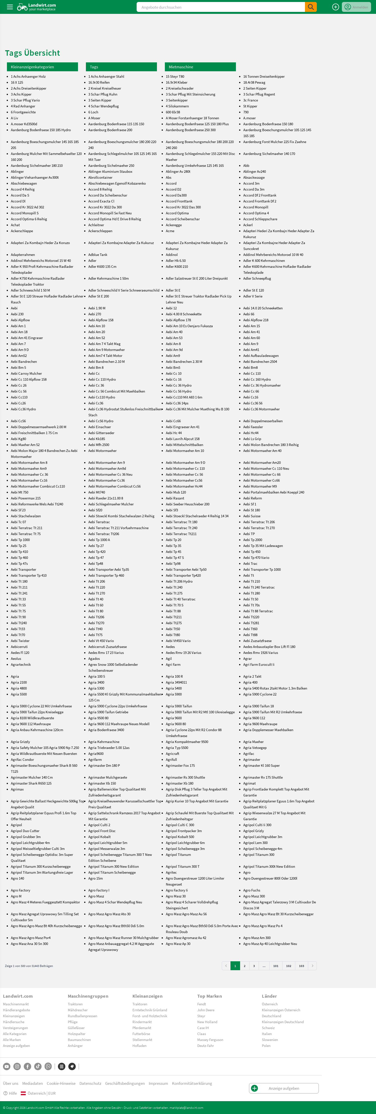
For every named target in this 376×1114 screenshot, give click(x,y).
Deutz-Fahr (205, 1045)
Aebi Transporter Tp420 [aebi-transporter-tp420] (183, 575)
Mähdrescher (78, 1009)
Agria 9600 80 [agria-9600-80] (176, 723)
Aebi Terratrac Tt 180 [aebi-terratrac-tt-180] (181, 521)
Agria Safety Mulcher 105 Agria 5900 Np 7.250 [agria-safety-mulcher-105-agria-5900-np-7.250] (45, 747)
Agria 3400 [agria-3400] (96, 682)
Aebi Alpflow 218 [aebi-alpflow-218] (255, 319)
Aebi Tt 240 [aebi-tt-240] (174, 587)
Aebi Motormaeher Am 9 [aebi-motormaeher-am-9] (106, 462)
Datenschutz (90, 1083)
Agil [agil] (169, 658)
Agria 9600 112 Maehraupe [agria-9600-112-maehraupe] (31, 723)
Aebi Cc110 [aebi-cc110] (19, 397)
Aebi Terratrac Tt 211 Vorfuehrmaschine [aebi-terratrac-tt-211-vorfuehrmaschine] (118, 527)
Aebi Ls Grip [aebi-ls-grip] (252, 438)
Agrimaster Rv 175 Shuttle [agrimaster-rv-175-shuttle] (263, 777)
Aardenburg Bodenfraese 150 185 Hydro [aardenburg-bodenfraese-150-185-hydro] (41, 129)
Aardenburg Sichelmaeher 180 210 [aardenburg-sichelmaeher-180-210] (37, 165)
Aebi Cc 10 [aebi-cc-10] (173, 373)
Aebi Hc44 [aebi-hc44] (250, 432)
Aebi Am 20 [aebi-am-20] (96, 331)
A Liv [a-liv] (14, 117)
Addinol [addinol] (172, 254)
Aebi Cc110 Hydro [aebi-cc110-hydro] (101, 397)
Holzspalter (76, 1033)
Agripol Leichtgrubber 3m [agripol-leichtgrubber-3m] (262, 836)
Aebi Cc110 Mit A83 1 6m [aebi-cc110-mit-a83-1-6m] (184, 397)
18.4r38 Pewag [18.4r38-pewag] (254, 82)
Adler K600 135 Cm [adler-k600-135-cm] (102, 266)
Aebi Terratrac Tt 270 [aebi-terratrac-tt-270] (259, 527)
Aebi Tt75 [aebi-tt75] (95, 634)
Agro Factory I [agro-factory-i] (98, 890)
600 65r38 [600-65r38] (173, 111)
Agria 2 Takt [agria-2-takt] (252, 676)
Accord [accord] (171, 183)
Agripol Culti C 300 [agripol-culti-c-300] (180, 824)
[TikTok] (38, 1066)
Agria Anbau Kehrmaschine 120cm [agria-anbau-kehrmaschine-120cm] (37, 729)
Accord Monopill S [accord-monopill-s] (25, 212)
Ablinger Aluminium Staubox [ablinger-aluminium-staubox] (110, 171)
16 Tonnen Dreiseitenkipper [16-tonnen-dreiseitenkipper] (264, 76)
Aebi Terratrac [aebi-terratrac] (99, 521)
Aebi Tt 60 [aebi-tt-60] (95, 604)
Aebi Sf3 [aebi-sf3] (172, 509)
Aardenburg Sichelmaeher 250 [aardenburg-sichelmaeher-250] (111, 165)
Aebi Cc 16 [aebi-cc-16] (173, 379)
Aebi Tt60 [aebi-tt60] (250, 628)
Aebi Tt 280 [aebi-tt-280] (251, 593)
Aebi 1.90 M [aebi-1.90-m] (96, 307)
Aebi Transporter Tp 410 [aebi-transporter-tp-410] (29, 575)
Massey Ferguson (210, 1039)
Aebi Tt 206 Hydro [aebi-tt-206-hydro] (179, 581)
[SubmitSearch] (311, 7)
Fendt (201, 1003)
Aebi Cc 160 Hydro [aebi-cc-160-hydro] (257, 379)
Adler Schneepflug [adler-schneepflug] (257, 278)
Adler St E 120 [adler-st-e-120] (253, 290)
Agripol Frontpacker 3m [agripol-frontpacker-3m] (184, 830)
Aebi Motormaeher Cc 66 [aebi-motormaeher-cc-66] (261, 474)
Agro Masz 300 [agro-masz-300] (254, 895)
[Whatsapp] (48, 1066)
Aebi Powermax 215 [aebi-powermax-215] (26, 497)
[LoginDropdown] (356, 7)
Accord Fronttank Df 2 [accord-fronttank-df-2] (259, 200)
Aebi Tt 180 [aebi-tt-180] (19, 581)
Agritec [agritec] (171, 872)
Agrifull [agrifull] (171, 759)
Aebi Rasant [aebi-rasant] (175, 497)
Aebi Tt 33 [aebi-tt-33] (18, 598)
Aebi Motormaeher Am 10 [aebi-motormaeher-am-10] (185, 450)
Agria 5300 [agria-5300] (96, 688)
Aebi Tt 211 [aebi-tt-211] (19, 587)
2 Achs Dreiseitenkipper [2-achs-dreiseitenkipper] (28, 88)
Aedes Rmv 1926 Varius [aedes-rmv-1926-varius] (260, 652)
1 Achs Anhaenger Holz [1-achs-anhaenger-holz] (28, 76)
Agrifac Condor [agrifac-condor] (22, 759)
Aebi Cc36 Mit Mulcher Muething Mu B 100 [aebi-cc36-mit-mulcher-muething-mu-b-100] (197, 408)
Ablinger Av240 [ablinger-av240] (254, 171)
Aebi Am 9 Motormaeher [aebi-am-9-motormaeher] (106, 349)
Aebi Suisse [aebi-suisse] (251, 515)
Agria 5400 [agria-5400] (174, 688)
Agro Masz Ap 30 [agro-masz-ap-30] (178, 943)
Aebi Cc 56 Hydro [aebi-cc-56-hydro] (179, 391)
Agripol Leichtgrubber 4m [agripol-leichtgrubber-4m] (30, 842)
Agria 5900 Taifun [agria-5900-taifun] (179, 705)
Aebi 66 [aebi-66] (248, 313)
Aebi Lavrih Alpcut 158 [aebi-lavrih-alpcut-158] (183, 438)
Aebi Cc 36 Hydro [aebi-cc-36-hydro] (179, 385)
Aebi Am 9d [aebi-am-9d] (174, 349)
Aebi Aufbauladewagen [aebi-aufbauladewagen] (261, 355)
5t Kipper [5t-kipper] (250, 105)
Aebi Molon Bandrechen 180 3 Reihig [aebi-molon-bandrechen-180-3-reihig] (271, 444)
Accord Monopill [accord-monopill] (255, 206)
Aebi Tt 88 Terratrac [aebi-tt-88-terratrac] (258, 610)
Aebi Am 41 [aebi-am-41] (251, 331)
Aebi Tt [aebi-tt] (248, 575)
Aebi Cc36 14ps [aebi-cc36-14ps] (177, 402)
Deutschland (271, 1015)
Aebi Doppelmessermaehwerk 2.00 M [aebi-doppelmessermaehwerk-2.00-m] (38, 426)
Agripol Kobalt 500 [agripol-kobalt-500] (180, 836)
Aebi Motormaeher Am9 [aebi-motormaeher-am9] (29, 468)
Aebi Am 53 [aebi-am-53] (174, 337)
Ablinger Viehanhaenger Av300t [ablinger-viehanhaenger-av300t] (35, 177)
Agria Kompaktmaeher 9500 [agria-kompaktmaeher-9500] (187, 741)
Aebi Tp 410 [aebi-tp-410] (19, 551)
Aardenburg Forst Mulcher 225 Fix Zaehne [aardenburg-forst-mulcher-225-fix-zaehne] (274, 141)
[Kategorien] (61, 1066)
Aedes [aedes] (170, 646)
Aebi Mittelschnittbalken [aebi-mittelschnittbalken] (184, 444)
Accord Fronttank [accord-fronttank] (179, 200)
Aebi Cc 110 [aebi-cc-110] (252, 373)
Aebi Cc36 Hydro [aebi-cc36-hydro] (23, 408)
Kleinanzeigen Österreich (281, 1009)
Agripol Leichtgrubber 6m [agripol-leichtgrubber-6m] (185, 842)
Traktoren (75, 1003)
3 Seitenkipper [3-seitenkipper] (177, 100)
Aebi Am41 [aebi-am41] (251, 349)
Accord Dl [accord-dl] (18, 200)
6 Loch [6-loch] (93, 111)
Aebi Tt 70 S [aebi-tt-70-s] (174, 604)
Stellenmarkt (142, 1039)
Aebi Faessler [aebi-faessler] (253, 426)
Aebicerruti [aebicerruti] (19, 646)
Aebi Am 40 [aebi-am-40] (174, 331)
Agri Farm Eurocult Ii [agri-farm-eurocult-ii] (259, 664)
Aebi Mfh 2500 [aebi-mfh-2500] (98, 444)
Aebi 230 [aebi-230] (17, 313)
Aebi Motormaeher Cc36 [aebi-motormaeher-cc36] (106, 480)
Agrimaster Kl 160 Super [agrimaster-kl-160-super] (261, 765)
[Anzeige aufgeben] (335, 7)
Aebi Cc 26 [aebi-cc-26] (18, 385)
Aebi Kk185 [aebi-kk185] (96, 438)
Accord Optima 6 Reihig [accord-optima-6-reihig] (29, 218)
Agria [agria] (15, 676)
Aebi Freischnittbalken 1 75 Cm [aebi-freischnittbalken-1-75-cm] (34, 432)
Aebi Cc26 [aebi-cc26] (18, 402)
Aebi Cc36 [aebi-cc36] (95, 402)
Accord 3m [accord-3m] (251, 183)
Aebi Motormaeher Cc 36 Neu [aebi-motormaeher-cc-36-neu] (110, 474)
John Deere (205, 1009)
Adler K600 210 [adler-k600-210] (177, 266)
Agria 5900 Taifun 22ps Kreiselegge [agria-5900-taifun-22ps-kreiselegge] (37, 711)
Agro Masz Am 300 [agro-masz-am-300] (257, 937)
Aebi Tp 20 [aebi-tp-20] (173, 539)
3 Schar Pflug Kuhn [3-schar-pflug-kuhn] (102, 94)
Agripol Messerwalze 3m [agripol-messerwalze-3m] (106, 848)
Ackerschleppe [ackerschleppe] (22, 230)
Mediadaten (32, 1083)
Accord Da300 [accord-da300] (176, 195)
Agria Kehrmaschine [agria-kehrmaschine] (103, 741)
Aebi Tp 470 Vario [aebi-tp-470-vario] (256, 557)
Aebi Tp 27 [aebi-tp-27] (96, 545)
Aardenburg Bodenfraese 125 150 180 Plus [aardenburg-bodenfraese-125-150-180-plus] (197, 123)
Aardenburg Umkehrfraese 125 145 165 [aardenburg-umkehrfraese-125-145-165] (195, 165)
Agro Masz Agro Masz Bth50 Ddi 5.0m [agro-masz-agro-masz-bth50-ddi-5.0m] (116, 925)
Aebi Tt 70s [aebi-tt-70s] (251, 604)
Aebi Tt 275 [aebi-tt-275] (174, 593)
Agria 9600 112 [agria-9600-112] (254, 717)
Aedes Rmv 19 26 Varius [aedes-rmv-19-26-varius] (183, 652)
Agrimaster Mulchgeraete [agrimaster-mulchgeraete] (107, 777)
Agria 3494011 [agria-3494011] (176, 682)
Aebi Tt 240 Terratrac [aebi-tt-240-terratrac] (259, 587)
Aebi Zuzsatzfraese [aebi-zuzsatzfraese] (257, 640)
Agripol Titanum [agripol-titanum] (178, 854)
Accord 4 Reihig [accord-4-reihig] (23, 189)
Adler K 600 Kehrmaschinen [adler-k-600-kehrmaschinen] (264, 260)
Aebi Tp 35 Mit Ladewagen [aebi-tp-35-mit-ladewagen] (263, 545)
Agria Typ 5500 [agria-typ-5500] (177, 747)
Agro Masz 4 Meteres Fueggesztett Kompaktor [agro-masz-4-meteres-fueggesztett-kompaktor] (45, 901)
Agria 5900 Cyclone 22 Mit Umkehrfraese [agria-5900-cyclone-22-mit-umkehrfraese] (41, 705)
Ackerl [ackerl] (248, 224)
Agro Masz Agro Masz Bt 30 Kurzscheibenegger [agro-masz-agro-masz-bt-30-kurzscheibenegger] (278, 913)
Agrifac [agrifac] (248, 753)
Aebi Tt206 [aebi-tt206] (96, 616)
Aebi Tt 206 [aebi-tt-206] (96, 581)
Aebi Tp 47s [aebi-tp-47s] (19, 563)
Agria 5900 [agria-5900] (174, 694)
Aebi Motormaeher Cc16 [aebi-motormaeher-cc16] (29, 480)
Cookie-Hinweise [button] (61, 1083)
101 (275, 966)
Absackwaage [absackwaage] (254, 177)
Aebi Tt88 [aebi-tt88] (250, 634)
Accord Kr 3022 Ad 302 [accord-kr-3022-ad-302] (27, 206)
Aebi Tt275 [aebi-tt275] (174, 622)
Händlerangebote (16, 1009)
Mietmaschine (181, 67)
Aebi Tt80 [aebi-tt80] (173, 634)
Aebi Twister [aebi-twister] (20, 640)
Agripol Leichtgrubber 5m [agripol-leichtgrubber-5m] (107, 842)
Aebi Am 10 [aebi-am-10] (96, 325)
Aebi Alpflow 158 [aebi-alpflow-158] (100, 319)
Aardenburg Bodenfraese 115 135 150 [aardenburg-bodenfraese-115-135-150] (116, 123)
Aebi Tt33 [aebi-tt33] (18, 628)
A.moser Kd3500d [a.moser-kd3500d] (24, 123)
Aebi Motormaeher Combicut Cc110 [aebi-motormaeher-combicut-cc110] (38, 486)
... (264, 966)
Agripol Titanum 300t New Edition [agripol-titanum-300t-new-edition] (269, 866)
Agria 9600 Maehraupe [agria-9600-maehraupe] (260, 723)
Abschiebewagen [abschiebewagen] (24, 183)
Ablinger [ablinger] (17, 171)
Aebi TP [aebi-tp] (249, 533)
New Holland (207, 1021)
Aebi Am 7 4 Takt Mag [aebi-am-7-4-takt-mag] (104, 343)
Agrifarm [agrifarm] (95, 759)
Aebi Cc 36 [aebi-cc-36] (96, 385)
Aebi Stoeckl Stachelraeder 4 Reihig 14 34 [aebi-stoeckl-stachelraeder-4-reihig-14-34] (197, 515)
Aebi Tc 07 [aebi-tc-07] (18, 521)
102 (288, 966)
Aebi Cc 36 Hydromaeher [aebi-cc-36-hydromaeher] (262, 385)
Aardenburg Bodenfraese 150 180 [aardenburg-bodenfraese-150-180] (268, 123)
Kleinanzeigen (14, 1015)
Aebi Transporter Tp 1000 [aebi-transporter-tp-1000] (262, 569)
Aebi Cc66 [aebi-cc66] (173, 420)
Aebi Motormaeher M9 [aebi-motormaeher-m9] (260, 486)
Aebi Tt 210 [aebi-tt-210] (251, 581)
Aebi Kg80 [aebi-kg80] (18, 438)
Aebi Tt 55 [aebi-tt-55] (18, 604)
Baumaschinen (79, 1039)
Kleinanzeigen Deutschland (283, 1021)
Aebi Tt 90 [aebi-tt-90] (18, 616)
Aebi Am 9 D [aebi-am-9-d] (20, 349)
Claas (201, 1033)
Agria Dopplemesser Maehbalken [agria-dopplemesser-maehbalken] (268, 729)
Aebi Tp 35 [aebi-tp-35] (173, 545)
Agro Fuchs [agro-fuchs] (251, 890)
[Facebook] (27, 1066)
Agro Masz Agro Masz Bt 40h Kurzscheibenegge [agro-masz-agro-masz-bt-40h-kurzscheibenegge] (46, 925)
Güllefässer (76, 1027)
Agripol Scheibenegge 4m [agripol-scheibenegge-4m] (262, 848)
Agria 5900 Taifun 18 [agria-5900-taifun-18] (258, 705)
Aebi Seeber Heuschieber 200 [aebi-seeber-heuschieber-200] (187, 503)
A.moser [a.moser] (249, 117)
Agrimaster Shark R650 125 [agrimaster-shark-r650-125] (31, 783)
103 (301, 966)
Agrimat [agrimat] (249, 783)
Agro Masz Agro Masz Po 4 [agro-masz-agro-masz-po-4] (262, 925)
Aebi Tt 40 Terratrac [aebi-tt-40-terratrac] (181, 598)
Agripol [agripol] (16, 824)
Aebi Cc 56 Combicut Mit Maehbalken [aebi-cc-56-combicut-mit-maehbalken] (116, 391)
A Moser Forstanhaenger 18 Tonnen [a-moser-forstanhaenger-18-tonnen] (192, 117)
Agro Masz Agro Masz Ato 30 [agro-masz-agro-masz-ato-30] (109, 913)
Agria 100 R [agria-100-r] (174, 676)
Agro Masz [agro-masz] (96, 895)
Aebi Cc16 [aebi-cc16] (250, 397)
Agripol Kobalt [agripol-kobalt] (99, 836)
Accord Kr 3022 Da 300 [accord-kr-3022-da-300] (105, 206)
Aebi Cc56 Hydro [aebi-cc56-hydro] (100, 420)
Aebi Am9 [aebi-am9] (173, 355)
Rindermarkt (142, 1021)
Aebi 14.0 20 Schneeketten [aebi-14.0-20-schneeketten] (263, 307)
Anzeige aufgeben (16, 1045)
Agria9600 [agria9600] (95, 753)
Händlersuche (13, 1021)
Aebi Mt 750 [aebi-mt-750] (19, 492)
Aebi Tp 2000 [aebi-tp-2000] (252, 539)
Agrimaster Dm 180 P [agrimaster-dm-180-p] (104, 765)
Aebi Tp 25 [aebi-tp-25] (18, 545)
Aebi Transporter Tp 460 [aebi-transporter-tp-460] (106, 575)
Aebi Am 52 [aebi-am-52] (96, 337)
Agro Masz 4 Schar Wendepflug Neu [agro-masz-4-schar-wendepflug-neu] (115, 901)
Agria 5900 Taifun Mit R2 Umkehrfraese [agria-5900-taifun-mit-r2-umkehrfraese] (272, 711)
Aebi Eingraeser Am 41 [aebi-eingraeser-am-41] (183, 426)
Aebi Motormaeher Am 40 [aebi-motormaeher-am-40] (262, 450)
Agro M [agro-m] (16, 895)
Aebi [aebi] (14, 307)
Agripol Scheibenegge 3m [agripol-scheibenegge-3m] (185, 848)
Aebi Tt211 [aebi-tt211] (174, 616)
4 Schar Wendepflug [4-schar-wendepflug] (103, 105)
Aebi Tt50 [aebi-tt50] (173, 628)
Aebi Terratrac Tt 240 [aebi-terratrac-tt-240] (181, 527)
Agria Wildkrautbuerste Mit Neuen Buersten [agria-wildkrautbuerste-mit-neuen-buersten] (44, 753)
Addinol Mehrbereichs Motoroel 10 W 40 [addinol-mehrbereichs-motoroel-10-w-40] (273, 254)
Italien (267, 1033)
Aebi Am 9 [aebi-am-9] (250, 343)
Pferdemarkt (141, 1027)
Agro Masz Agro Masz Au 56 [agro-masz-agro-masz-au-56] (186, 913)
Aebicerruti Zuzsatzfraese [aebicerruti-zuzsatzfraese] (107, 646)
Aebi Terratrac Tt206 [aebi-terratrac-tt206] (103, 533)
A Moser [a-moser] (94, 117)
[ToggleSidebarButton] (10, 7)
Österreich (270, 1003)
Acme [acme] (170, 230)
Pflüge (72, 1021)
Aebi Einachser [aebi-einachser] (99, 426)
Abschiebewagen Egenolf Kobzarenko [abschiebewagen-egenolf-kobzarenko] (117, 183)
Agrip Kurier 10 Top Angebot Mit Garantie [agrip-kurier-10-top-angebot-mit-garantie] (197, 800)
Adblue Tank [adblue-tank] (97, 254)
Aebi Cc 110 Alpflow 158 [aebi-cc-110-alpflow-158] (29, 379)
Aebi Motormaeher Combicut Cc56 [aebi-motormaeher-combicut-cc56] (114, 486)
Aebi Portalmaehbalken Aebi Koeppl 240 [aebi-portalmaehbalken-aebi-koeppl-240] (273, 492)
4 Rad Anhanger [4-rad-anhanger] (23, 105)
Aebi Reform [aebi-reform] (252, 497)
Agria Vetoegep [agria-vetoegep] (255, 747)
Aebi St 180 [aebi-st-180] (251, 509)
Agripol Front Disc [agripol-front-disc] (102, 830)
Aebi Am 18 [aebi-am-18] (19, 331)
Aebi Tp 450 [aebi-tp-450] (251, 551)
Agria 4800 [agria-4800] (19, 688)
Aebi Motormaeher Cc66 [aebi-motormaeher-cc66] (261, 480)
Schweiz (268, 1027)
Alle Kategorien (14, 1033)
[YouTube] (6, 1066)
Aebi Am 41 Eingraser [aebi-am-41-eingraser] (27, 337)
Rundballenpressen (82, 1015)
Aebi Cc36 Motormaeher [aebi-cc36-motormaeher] (261, 408)
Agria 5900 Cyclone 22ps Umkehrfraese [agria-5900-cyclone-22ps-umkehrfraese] (117, 705)
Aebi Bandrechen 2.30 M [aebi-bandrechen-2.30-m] (184, 361)
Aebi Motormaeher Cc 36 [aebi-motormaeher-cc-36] (29, 474)
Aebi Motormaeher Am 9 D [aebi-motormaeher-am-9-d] (185, 462)
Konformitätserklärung (192, 1083)
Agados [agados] (94, 658)
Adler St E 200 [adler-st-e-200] (98, 296)
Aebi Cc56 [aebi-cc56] (18, 420)
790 (246, 111)
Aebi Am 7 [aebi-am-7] (18, 343)
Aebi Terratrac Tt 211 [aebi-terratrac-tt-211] (26, 527)
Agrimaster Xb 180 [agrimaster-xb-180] (179, 783)
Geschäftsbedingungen (125, 1083)
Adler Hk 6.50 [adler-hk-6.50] (176, 260)
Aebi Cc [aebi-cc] (94, 373)
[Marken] (72, 1066)
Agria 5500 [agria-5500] (19, 694)
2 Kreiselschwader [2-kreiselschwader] (180, 88)
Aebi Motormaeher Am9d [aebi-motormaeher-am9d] (107, 468)
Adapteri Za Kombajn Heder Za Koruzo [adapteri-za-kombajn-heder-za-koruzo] (40, 242)
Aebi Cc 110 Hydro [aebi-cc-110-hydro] (102, 379)
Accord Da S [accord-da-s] (20, 195)
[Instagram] (17, 1066)
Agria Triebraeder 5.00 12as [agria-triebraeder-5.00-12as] (108, 747)
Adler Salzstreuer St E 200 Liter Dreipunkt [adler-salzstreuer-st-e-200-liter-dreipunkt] (197, 278)
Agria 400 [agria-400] (250, 682)
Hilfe (10, 1093)
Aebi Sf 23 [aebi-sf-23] (18, 509)
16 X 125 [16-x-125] (17, 82)
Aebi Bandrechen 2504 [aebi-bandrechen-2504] (260, 361)
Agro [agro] (247, 872)
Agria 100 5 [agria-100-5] (96, 676)
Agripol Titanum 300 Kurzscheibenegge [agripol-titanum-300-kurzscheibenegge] (41, 866)
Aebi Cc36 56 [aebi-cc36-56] (252, 402)
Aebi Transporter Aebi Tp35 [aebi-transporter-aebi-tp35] (108, 569)
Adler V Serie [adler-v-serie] (252, 296)
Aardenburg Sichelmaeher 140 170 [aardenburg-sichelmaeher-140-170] (269, 153)
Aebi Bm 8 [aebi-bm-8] (95, 367)
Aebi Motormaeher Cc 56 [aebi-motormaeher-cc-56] (184, 474)
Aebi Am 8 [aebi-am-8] (173, 343)
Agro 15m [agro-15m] (95, 878)
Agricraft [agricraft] (172, 753)
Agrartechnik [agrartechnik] (21, 664)
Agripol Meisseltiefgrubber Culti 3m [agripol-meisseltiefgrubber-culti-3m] (38, 848)
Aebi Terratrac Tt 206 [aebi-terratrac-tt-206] (259, 521)
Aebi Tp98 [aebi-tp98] (173, 563)
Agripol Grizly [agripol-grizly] (253, 830)
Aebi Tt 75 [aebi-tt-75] (18, 610)
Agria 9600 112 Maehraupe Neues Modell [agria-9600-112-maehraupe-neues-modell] (119, 723)
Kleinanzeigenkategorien (32, 67)
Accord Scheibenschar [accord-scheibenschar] (183, 218)
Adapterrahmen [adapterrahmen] (23, 254)
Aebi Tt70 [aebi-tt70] (18, 634)
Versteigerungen (15, 1027)
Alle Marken (12, 1039)
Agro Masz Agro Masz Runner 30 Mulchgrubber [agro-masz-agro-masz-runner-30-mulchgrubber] (123, 937)
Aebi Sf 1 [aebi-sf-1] (249, 503)
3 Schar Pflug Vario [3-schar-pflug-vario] (25, 100)
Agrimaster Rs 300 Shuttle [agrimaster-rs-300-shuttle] (185, 777)
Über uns (10, 1083)
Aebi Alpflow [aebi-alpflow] (20, 319)
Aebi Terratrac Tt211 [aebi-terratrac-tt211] (181, 533)
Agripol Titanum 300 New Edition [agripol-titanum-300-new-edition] (113, 866)
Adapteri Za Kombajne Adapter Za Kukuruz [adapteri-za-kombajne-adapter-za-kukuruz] (121, 242)
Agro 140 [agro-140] (17, 878)
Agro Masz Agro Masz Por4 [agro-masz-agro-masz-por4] (30, 937)
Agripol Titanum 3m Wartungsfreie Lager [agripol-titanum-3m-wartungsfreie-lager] (42, 872)
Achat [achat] (15, 224)
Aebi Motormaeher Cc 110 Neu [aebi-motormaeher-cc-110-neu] (266, 468)
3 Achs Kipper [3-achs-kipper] (21, 94)
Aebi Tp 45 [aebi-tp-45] (173, 551)
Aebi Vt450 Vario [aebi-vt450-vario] (178, 640)
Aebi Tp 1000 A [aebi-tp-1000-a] (99, 539)
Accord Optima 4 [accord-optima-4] (256, 212)
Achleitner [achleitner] (96, 224)
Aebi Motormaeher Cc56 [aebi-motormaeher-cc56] (184, 480)
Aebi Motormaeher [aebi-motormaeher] (102, 450)
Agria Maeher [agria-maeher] (253, 741)
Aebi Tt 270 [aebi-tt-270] (96, 593)
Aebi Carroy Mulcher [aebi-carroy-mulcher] (26, 373)
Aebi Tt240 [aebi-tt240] (19, 622)
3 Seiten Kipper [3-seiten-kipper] (99, 100)
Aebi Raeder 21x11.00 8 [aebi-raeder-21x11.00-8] (105, 497)
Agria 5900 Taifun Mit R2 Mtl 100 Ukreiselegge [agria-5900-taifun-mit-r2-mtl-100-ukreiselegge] (200, 711)
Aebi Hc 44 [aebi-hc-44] (174, 432)
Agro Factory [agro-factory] (20, 890)
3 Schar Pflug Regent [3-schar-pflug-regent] (259, 94)
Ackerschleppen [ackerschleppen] (100, 230)
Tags (94, 67)
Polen (266, 1045)
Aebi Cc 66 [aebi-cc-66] (251, 391)
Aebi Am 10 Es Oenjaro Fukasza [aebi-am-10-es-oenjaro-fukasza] (189, 325)
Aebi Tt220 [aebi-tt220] (251, 616)
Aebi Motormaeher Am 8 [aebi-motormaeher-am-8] (29, 462)
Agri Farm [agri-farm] (173, 664)
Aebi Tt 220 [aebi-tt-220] (96, 587)
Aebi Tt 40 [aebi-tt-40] (95, 598)
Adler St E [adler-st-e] (173, 290)
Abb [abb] (246, 165)
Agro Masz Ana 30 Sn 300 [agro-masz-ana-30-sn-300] (29, 943)
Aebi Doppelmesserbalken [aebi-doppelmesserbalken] (263, 420)
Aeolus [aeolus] (16, 658)
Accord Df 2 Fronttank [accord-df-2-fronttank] (259, 195)
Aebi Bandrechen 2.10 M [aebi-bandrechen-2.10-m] (106, 361)
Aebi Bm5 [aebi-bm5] (173, 367)
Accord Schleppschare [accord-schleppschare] (260, 218)
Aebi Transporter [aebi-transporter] (23, 569)
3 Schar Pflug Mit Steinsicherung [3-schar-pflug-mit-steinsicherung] (190, 94)
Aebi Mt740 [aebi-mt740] (96, 492)
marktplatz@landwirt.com (186, 1107)
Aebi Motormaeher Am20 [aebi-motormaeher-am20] (262, 462)
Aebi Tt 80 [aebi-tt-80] (95, 610)
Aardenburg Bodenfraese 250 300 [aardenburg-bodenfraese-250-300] (191, 129)
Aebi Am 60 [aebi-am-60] (251, 337)
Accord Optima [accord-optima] (177, 212)
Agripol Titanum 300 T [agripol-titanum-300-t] (183, 866)
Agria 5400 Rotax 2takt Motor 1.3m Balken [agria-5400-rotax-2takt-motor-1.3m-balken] (275, 688)
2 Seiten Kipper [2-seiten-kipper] (254, 88)
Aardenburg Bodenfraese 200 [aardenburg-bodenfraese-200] (110, 129)
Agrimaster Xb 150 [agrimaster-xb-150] (102, 783)
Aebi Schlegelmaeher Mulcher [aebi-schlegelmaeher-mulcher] (111, 503)
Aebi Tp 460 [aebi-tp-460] (19, 557)
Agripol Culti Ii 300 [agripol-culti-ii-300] (257, 824)
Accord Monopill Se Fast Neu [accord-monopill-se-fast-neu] (110, 212)
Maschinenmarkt (16, 1003)
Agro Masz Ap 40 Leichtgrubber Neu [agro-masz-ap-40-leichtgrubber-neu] (270, 943)
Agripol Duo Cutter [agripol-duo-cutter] (25, 830)
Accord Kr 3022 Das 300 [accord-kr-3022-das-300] (183, 206)
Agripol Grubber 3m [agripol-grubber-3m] (26, 836)
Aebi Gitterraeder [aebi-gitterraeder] (101, 432)
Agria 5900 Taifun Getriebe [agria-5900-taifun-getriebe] (108, 711)
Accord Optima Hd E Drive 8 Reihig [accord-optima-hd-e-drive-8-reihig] (114, 218)
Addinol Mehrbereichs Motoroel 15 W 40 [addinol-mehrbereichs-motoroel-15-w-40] (41, 260)
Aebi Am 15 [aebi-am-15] (251, 325)
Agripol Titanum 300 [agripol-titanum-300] (258, 854)
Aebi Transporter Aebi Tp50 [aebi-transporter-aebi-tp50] (186, 569)
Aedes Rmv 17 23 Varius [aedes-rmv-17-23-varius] (106, 652)
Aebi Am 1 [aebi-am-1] (18, 325)
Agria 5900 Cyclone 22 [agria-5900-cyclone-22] (259, 694)
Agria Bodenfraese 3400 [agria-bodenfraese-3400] (106, 729)
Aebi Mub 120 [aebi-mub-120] (176, 492)
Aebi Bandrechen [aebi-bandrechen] (24, 361)
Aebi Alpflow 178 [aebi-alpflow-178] (178, 319)
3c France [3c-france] (250, 100)
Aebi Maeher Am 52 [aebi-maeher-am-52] (25, 444)
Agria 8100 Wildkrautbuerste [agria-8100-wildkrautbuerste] (32, 717)
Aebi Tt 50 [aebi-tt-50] (250, 598)
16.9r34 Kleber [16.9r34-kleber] (176, 82)
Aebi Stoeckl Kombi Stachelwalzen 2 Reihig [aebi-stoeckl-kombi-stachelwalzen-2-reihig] (121, 515)
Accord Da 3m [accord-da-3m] (253, 189)
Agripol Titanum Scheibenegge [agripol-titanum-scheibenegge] (112, 872)
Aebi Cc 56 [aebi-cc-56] (18, 391)
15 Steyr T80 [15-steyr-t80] (175, 76)
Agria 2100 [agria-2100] (19, 682)
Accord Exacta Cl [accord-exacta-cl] (101, 200)
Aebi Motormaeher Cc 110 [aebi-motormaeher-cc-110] (185, 468)
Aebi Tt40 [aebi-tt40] (95, 628)
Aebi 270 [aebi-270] (94, 313)
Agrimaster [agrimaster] (251, 759)
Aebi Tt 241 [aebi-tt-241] (19, 593)
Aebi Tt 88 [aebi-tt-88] (173, 610)
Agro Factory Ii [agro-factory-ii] (177, 890)
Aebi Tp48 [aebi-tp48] (95, 563)
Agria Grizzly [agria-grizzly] (20, 741)
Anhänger (75, 1045)
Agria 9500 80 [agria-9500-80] (98, 717)
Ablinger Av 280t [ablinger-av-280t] (178, 171)
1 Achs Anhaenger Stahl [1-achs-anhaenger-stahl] (106, 76)
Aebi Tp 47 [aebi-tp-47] (96, 557)
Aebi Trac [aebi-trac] (250, 563)
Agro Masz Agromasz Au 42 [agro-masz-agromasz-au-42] (186, 937)
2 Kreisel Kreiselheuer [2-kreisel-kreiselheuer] (104, 88)
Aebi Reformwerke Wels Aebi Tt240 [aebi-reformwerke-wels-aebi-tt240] (37, 503)
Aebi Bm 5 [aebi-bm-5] (18, 367)
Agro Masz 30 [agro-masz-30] (176, 895)
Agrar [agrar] (247, 658)
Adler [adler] (92, 260)
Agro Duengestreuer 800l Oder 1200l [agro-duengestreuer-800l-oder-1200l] (270, 878)
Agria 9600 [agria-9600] (174, 717)
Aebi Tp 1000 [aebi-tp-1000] (20, 539)
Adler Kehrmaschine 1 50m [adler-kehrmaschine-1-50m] (108, 278)
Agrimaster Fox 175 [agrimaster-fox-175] (180, 765)
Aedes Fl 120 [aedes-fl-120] (20, 652)
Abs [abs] (168, 177)
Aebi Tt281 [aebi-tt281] (251, 622)
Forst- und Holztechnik (149, 1015)
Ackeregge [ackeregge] (174, 224)
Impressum (158, 1083)
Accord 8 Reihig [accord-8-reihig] (100, 189)
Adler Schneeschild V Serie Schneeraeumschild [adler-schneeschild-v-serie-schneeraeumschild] (123, 290)
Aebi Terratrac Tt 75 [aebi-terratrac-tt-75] (26, 533)
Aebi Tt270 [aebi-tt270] (96, 622)
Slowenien (270, 1039)
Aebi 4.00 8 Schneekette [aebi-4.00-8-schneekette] (183, 313)
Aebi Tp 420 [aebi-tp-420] (96, 551)
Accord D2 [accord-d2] (173, 189)
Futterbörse (141, 1033)
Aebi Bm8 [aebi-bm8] (250, 367)
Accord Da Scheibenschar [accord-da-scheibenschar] (107, 195)
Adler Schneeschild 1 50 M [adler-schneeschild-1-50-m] (30, 290)
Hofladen (139, 1045)
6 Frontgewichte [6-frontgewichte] (23, 111)
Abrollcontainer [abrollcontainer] (100, 177)
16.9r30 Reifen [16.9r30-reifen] (99, 82)
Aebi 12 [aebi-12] (171, 307)
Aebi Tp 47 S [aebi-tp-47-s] (175, 557)
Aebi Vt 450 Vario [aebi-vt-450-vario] (101, 640)
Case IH (203, 1027)
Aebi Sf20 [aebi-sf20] (95, 509)
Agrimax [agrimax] (17, 789)
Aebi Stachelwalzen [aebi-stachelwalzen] (26, 515)
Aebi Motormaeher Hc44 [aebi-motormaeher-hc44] (184, 486)
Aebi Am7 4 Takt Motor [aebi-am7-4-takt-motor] (105, 355)
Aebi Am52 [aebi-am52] (19, 355)
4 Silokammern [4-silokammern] (177, 105)
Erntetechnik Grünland (149, 1009)
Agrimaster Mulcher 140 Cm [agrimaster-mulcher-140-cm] (32, 777)
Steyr (201, 1015)
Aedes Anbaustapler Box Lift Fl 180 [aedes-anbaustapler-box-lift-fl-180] (269, 646)
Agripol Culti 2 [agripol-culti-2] (99, 824)
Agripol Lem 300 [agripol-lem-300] (255, 842)
